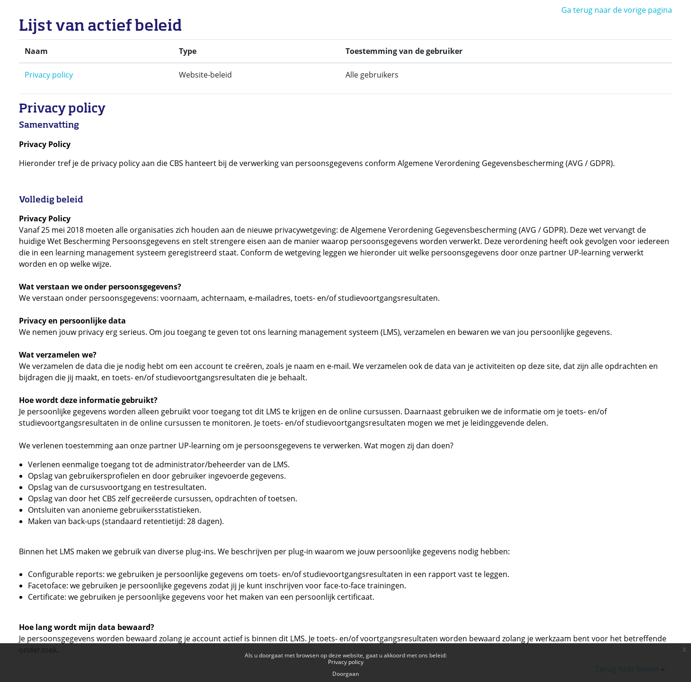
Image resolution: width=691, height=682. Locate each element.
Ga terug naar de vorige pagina (616, 10)
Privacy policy (49, 75)
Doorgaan (345, 674)
